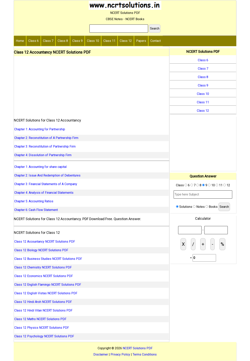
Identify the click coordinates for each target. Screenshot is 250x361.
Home (20, 41)
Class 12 (126, 41)
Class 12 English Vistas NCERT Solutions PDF (45, 293)
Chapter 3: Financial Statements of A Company (45, 184)
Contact (155, 41)
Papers (141, 41)
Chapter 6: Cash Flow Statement (36, 210)
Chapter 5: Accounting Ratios (33, 201)
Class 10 (93, 41)
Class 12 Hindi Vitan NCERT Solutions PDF (43, 310)
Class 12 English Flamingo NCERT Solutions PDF (47, 284)
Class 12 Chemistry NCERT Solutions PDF (43, 267)
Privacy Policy (120, 354)
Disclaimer (100, 354)
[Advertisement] (91, 85)
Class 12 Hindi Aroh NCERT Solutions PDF (43, 302)
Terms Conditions (145, 354)
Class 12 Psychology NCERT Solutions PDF (44, 336)
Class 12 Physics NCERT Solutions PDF (41, 327)
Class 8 (63, 41)
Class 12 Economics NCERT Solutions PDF (43, 276)
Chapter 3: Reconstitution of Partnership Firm (45, 146)
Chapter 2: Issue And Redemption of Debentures (47, 175)
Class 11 (109, 41)
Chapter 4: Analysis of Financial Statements (43, 192)
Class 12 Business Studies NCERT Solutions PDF (48, 259)
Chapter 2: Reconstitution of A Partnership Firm (46, 138)
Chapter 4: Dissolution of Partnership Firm (42, 155)
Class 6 (33, 41)
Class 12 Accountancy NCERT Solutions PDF (44, 241)
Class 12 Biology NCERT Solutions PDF (41, 250)
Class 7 (48, 41)
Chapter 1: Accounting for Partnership (39, 129)
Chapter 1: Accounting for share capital (40, 167)
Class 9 (77, 41)
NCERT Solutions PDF (138, 348)
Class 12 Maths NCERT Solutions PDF (40, 319)
